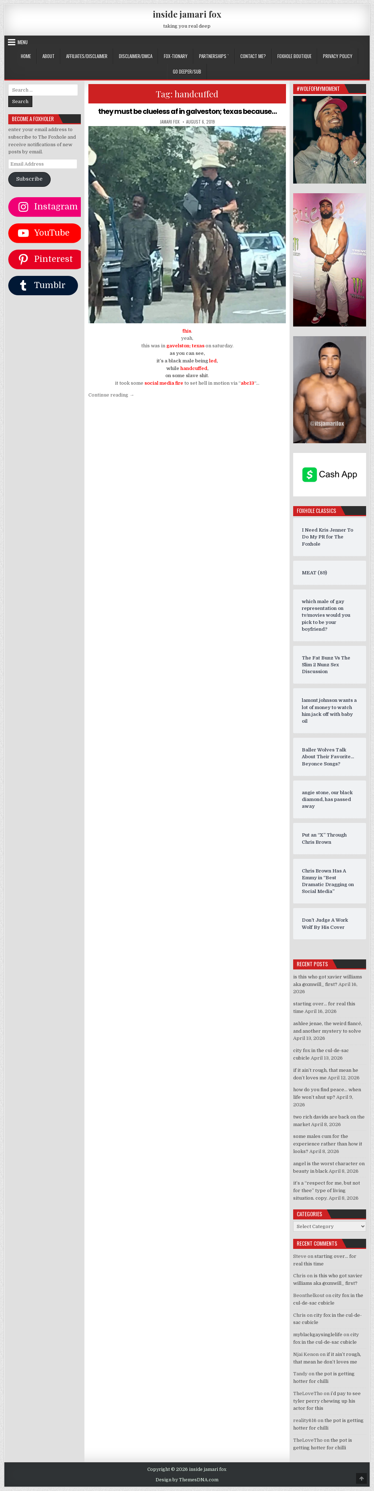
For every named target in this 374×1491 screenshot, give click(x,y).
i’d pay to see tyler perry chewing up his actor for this (327, 1401)
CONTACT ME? (253, 56)
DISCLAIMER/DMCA (135, 56)
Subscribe (29, 179)
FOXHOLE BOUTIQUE (294, 56)
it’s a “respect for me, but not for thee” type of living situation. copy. (326, 1190)
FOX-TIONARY (176, 56)
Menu (23, 42)
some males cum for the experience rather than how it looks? (327, 1144)
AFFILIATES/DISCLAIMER (86, 56)
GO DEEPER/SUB (187, 71)
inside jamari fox (187, 14)
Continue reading (111, 394)
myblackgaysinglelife (317, 1334)
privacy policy (337, 56)
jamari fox (170, 121)
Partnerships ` (214, 56)
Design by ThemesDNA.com (187, 1479)
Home (26, 56)
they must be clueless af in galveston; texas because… (187, 111)
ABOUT (48, 56)
